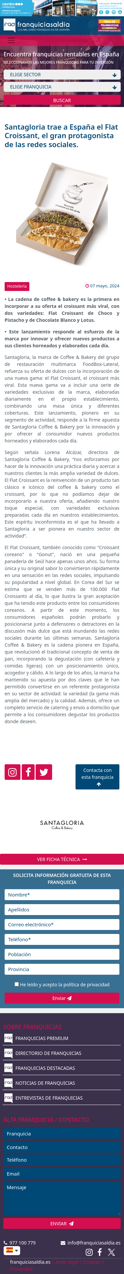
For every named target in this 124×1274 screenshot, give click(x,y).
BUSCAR (62, 100)
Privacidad (21, 1269)
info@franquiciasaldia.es (91, 1243)
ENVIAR (62, 1223)
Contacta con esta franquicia (97, 776)
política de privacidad (86, 984)
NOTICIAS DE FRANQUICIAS (39, 1083)
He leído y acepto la (65, 984)
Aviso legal (66, 1262)
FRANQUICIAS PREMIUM (36, 1038)
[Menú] (11, 40)
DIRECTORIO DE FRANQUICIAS (42, 1053)
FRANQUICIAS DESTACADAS (39, 1068)
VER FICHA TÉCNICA (62, 859)
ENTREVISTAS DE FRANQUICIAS (43, 1098)
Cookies (91, 1262)
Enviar (62, 998)
